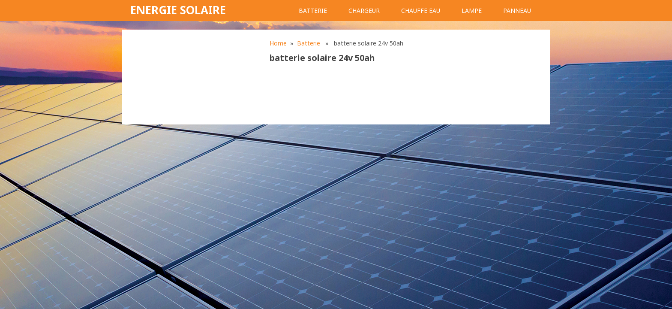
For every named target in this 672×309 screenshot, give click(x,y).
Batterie (313, 10)
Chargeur (364, 10)
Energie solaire (178, 10)
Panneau (517, 10)
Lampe (472, 10)
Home (278, 43)
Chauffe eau (420, 10)
